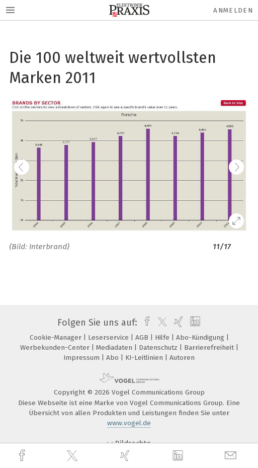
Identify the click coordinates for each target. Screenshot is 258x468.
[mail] (232, 455)
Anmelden (233, 10)
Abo (113, 357)
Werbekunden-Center (56, 347)
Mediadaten (115, 347)
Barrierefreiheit (210, 347)
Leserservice (109, 337)
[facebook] (23, 455)
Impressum (82, 357)
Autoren (182, 357)
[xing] (126, 455)
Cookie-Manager (56, 337)
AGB (142, 337)
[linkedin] (179, 455)
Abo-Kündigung (201, 337)
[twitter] (73, 456)
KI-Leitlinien (145, 357)
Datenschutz (159, 347)
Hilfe (163, 337)
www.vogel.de (129, 423)
